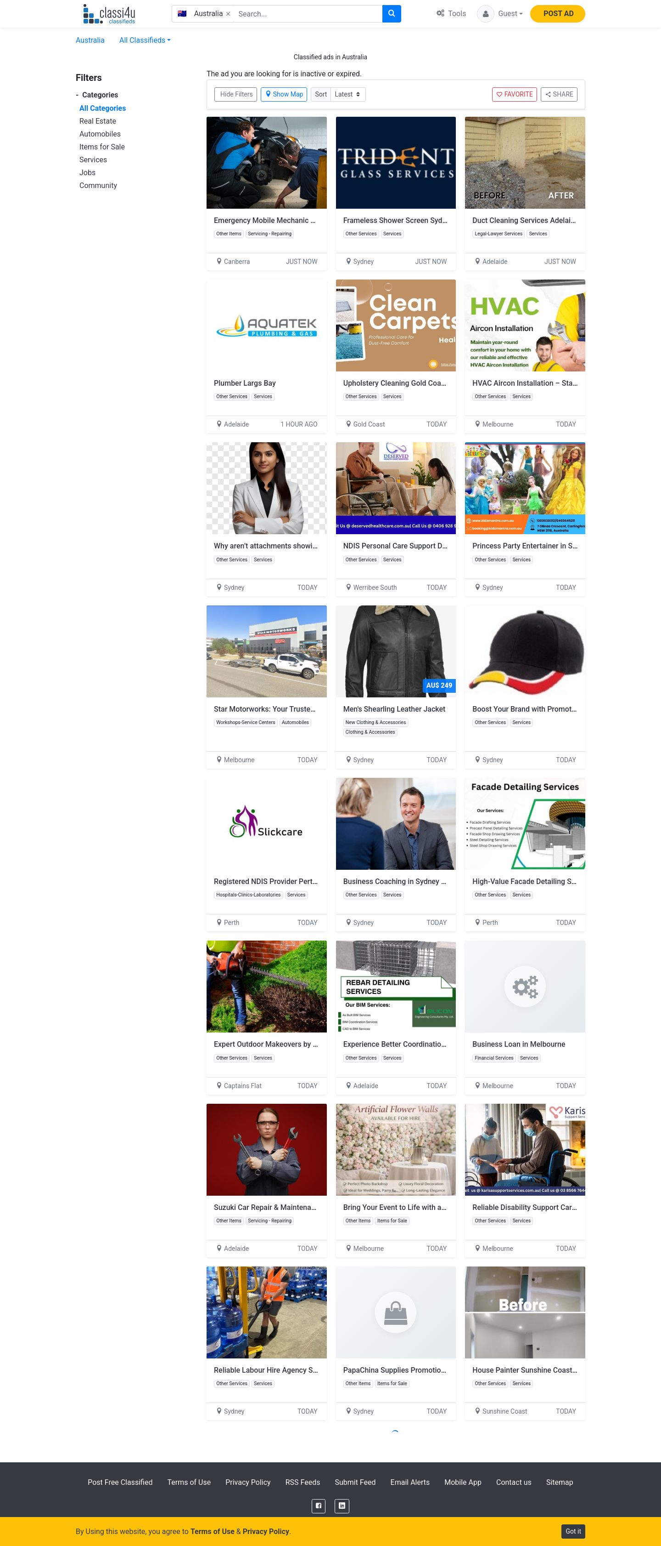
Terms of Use (189, 1482)
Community (98, 185)
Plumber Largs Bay (245, 383)
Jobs (87, 172)
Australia (90, 40)
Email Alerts (410, 1482)
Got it (573, 1531)
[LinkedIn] (342, 1506)
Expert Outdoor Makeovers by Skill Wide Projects (294, 1044)
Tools (451, 13)
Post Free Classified (120, 1482)
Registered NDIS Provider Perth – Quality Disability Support (311, 881)
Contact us (514, 1482)
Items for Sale (102, 147)
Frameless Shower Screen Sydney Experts (412, 220)
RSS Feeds (303, 1482)
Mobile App (463, 1482)
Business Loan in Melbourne (518, 1044)
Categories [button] (97, 95)
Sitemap (559, 1482)
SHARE (559, 94)
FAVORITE (514, 94)
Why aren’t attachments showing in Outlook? (286, 546)
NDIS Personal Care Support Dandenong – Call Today (430, 546)
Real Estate (97, 121)
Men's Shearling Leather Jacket (394, 709)
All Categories (102, 108)
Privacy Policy (248, 1482)
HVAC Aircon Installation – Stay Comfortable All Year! (560, 383)
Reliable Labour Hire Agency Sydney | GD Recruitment (301, 1370)
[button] (500, 14)
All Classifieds (142, 40)
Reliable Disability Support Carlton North (538, 1207)
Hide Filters (236, 94)
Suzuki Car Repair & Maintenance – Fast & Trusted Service (309, 1207)
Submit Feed (355, 1482)
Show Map (284, 94)
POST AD (558, 13)
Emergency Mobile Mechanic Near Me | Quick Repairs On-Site (314, 220)
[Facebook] (318, 1506)
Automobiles (100, 134)
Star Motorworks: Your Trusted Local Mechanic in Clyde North (315, 709)
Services (93, 159)
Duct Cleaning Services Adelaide (525, 220)
